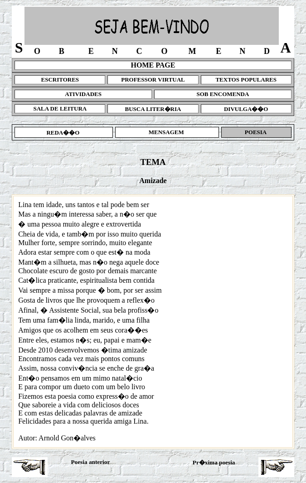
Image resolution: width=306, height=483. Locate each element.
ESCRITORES (60, 79)
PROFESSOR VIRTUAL (153, 79)
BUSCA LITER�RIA (153, 109)
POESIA (256, 132)
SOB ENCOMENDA (222, 94)
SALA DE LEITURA (60, 108)
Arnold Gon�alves (67, 438)
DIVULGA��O (246, 109)
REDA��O (64, 132)
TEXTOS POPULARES (246, 79)
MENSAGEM (167, 132)
